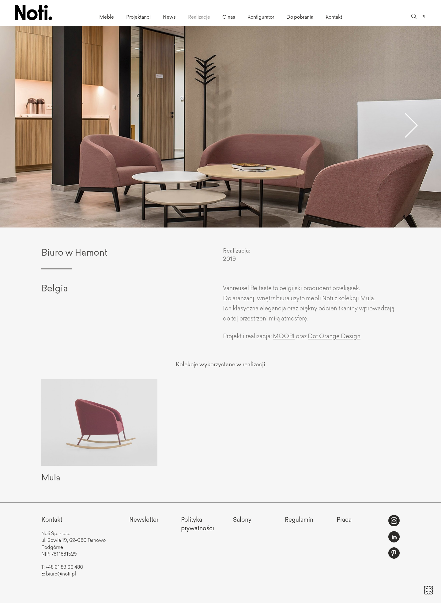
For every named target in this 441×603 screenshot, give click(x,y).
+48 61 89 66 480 (64, 566)
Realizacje (199, 16)
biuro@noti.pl (61, 573)
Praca (344, 519)
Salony (242, 519)
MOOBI (284, 335)
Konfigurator (260, 16)
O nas (228, 16)
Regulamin (299, 519)
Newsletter (143, 519)
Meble (106, 16)
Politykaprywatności (197, 523)
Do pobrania (299, 16)
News (169, 16)
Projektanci (138, 16)
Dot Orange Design (334, 335)
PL (423, 16)
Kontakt (334, 16)
